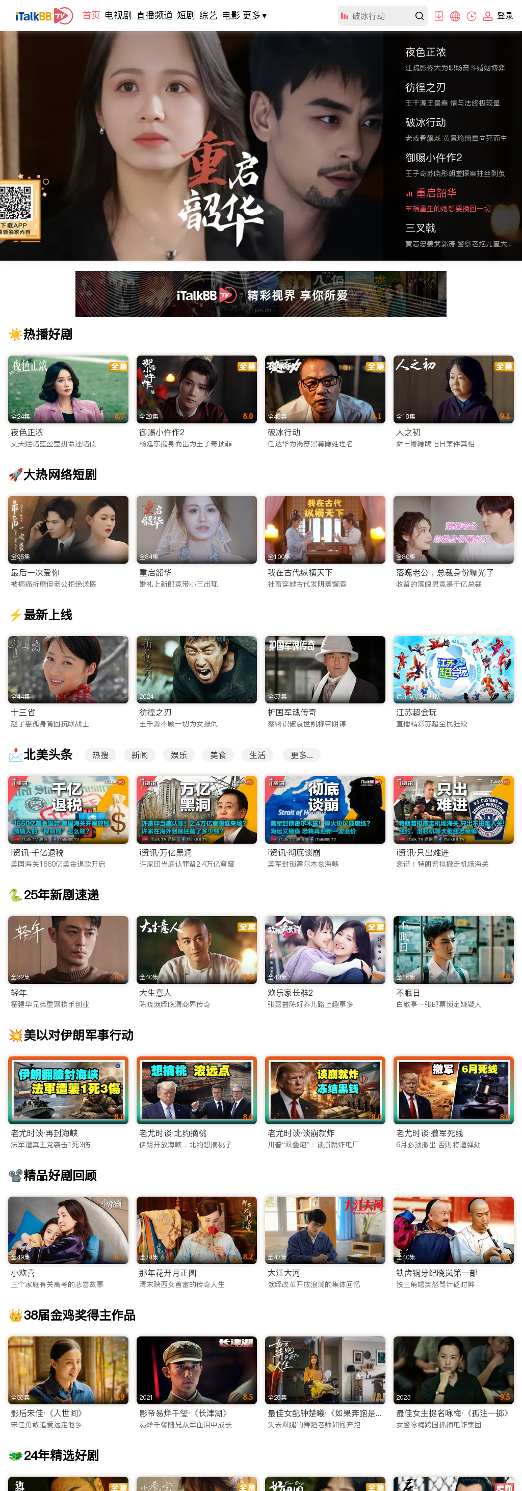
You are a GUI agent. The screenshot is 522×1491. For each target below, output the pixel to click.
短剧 (186, 15)
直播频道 (154, 15)
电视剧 (118, 15)
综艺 (208, 15)
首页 (91, 15)
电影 (231, 15)
